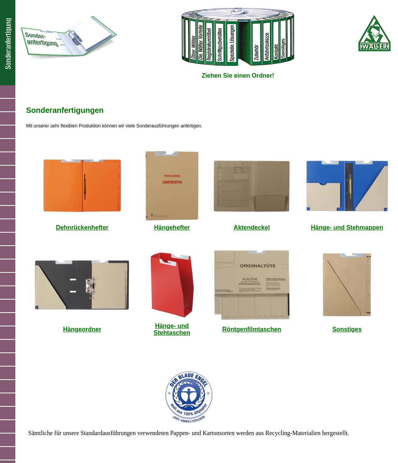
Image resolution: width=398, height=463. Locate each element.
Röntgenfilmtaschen (251, 329)
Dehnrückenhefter (82, 227)
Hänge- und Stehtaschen (172, 329)
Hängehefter (172, 227)
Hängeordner (82, 329)
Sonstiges (347, 329)
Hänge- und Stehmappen (347, 227)
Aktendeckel (252, 227)
